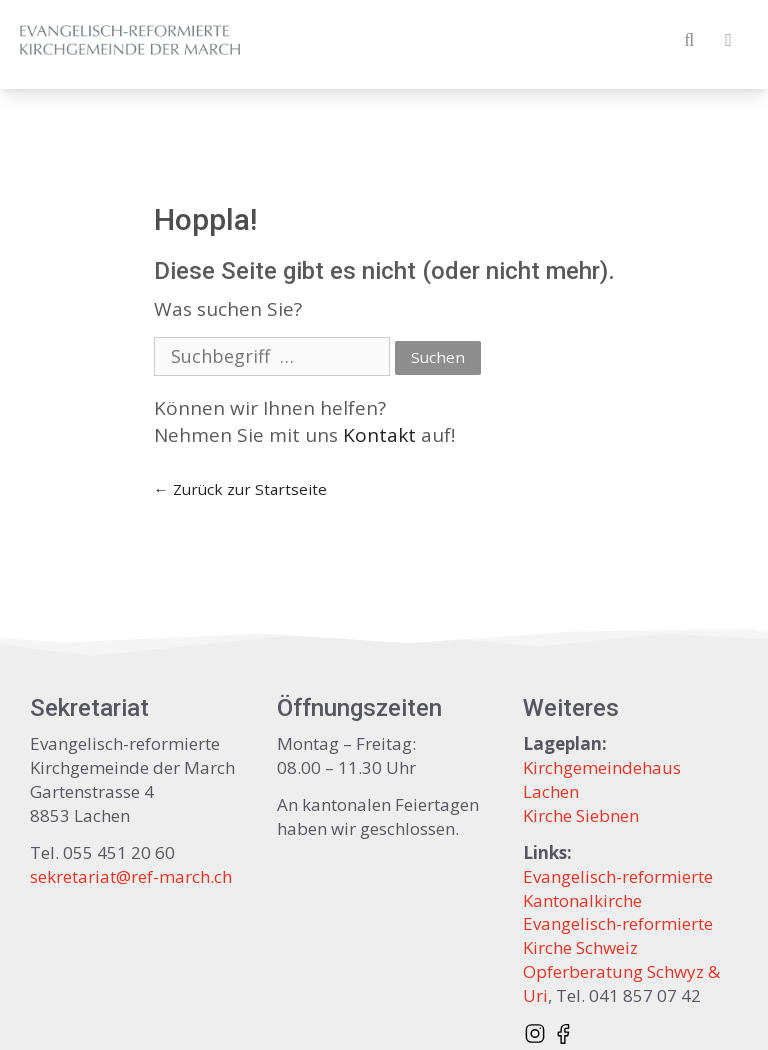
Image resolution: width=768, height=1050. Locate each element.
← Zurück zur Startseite (240, 489)
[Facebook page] (563, 1033)
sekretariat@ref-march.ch (131, 876)
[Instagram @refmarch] (535, 1033)
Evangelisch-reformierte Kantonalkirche (618, 888)
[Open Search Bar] (689, 40)
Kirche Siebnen (581, 815)
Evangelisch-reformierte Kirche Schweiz (618, 935)
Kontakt (379, 435)
